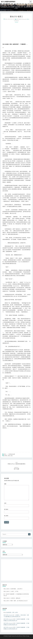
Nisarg (27, 636)
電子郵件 (6, 509)
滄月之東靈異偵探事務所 (8, 1)
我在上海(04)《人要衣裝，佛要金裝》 (12, 598)
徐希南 (5, 455)
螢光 (12, 455)
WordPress (19, 636)
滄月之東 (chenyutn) (21, 19)
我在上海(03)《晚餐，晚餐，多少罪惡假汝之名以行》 (16, 600)
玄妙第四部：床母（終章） (12, 612)
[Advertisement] (16, 34)
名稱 (5, 503)
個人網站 (6, 515)
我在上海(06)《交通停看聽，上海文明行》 (13, 588)
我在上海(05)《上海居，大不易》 (11, 591)
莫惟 (9, 455)
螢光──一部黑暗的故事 (9, 454)
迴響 (5, 484)
